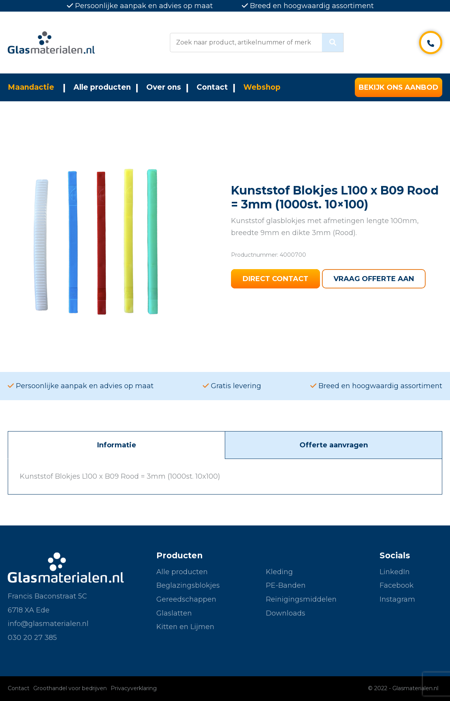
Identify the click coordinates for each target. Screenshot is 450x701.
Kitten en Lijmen (185, 627)
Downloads (285, 613)
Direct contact (275, 279)
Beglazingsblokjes (188, 585)
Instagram (397, 599)
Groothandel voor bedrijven (70, 688)
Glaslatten (174, 613)
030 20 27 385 (32, 637)
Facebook (397, 585)
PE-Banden (286, 585)
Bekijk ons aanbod (398, 87)
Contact (212, 87)
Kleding (279, 572)
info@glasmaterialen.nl (48, 623)
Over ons (163, 87)
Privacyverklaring (134, 688)
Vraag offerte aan (374, 279)
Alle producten (102, 87)
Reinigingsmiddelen (301, 599)
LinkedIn (395, 572)
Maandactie (31, 87)
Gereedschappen (186, 599)
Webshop (262, 87)
